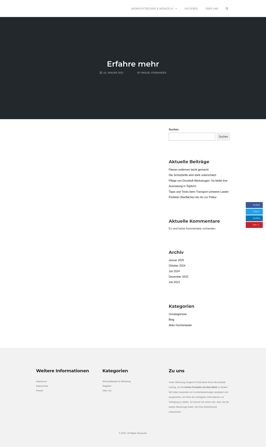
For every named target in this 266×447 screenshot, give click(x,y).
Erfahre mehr (133, 63)
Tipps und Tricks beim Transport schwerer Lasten (199, 191)
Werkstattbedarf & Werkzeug (152, 8)
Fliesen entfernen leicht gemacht (189, 169)
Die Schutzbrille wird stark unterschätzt (192, 175)
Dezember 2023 (178, 276)
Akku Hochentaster (180, 325)
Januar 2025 (176, 260)
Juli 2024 (174, 271)
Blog (171, 319)
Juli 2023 (174, 282)
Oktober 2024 (177, 265)
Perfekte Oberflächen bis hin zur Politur (193, 197)
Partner (39, 390)
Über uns (211, 8)
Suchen (174, 129)
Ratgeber (191, 8)
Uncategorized (177, 314)
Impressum (41, 381)
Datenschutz (42, 386)
